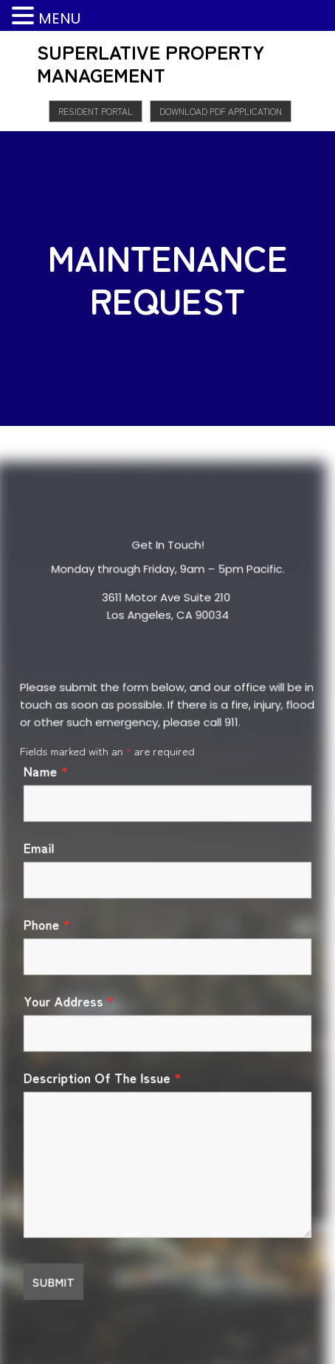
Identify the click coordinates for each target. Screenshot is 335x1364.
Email (39, 848)
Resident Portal (95, 111)
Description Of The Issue (102, 1077)
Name (46, 771)
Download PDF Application (220, 111)
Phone (47, 924)
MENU (59, 18)
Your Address (69, 1000)
